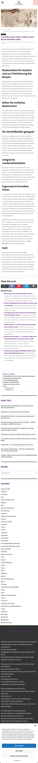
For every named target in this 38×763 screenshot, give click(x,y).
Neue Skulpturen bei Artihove (9, 679)
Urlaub (3, 609)
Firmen (3, 527)
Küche (3, 568)
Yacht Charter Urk (6, 696)
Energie (3, 519)
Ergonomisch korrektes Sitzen (11, 384)
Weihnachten (5, 620)
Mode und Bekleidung (7, 579)
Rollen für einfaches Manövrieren (12, 378)
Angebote (3, 34)
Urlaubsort (4, 611)
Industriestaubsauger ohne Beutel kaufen (13, 688)
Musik (3, 581)
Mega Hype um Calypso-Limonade (11, 659)
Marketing (4, 573)
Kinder (3, 565)
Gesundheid (4, 538)
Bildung (3, 502)
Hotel (2, 557)
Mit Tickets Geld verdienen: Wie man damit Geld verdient (17, 718)
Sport (2, 592)
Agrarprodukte (5, 489)
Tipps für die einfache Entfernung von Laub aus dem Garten (18, 704)
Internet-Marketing (6, 562)
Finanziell (4, 524)
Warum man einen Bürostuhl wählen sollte (18, 293)
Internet (3, 560)
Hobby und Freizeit (6, 554)
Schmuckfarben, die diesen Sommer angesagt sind (16, 699)
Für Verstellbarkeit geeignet (11, 380)
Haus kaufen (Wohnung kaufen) (10, 543)
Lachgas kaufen (5, 647)
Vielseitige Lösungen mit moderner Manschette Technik (18, 434)
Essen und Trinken (6, 521)
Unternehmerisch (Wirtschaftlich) (11, 606)
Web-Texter (4, 614)
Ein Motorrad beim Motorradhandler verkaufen (14, 721)
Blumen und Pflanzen (7, 508)
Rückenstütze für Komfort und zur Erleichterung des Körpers (19, 376)
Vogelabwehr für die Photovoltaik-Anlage (13, 684)
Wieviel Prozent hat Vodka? (9, 649)
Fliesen (3, 530)
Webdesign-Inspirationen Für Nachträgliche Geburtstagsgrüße (19, 641)
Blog (2, 505)
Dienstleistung (5, 511)
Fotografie (4, 532)
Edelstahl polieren (6, 706)
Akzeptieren (19, 746)
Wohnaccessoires (6, 622)
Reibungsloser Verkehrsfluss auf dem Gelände (15, 412)
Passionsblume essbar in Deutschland (12, 701)
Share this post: (10, 388)
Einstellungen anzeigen (19, 756)
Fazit (5, 386)
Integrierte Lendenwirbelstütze (11, 382)
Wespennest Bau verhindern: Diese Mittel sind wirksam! (17, 644)
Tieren (3, 598)
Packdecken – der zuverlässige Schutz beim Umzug (17, 445)
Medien (3, 576)
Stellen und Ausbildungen (8, 595)
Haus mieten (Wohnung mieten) (10, 546)
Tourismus (4, 600)
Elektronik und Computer (8, 516)
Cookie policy (17, 760)
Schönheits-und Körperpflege (10, 587)
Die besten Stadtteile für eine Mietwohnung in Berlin (16, 713)
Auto (2, 497)
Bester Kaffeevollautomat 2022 (10, 669)
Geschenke (4, 535)
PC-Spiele (4, 584)
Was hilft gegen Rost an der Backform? (12, 716)
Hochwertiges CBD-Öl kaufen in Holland (12, 681)
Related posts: (9, 389)
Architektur (4, 494)
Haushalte (4, 551)
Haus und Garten (6, 549)
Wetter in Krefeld (6, 676)
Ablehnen (19, 751)
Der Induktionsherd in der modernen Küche (13, 711)
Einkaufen (4, 513)
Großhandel (4, 540)
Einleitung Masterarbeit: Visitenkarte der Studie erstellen (17, 657)
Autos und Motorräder (7, 500)
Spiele (3, 590)
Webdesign (4, 617)
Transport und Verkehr (8, 603)
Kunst (2, 570)
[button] (35, 726)
